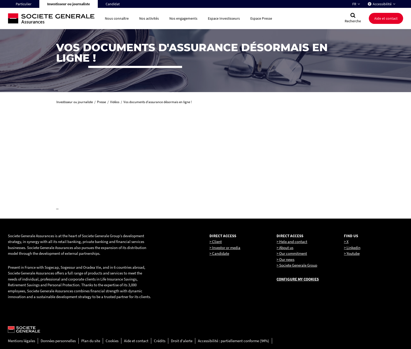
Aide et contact (386, 18)
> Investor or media (224, 247)
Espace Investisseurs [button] (224, 18)
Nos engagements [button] (183, 18)
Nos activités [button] (149, 18)
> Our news (285, 259)
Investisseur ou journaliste (68, 4)
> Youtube (352, 253)
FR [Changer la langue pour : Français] (354, 4)
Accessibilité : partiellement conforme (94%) (233, 340)
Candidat (113, 4)
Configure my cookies (298, 279)
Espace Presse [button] (261, 18)
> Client (215, 241)
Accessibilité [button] (382, 4)
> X (346, 241)
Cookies (112, 340)
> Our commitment (292, 253)
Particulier (23, 4)
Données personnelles (58, 340)
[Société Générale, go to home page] (54, 18)
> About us (285, 247)
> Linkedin (352, 247)
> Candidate (219, 253)
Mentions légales (21, 340)
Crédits (159, 340)
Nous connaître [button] (117, 18)
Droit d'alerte (181, 340)
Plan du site (90, 340)
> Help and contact (292, 241)
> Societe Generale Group (297, 265)
